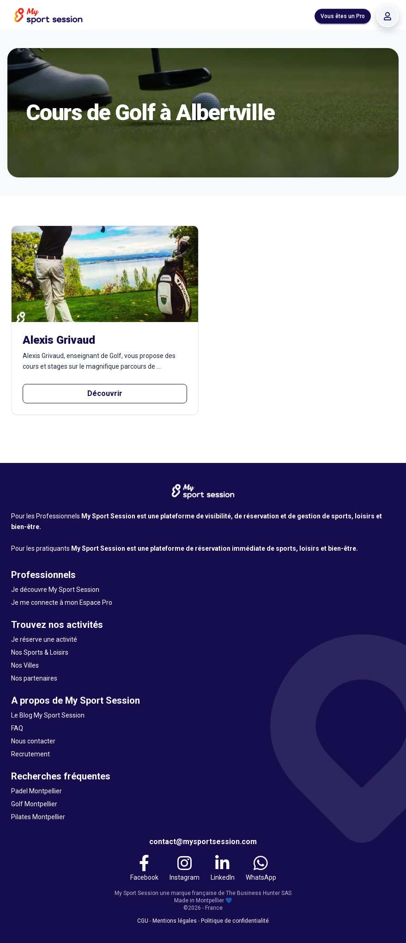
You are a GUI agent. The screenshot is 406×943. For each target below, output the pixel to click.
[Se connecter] (387, 16)
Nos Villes (25, 665)
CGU (142, 921)
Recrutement (30, 754)
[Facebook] (144, 868)
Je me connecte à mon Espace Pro (61, 602)
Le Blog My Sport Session (48, 715)
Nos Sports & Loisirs (39, 652)
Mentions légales (174, 921)
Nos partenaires (34, 678)
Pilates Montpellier (38, 817)
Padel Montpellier (36, 791)
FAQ (17, 728)
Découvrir (104, 393)
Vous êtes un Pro (343, 16)
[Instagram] (185, 868)
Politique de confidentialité (235, 921)
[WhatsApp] (261, 868)
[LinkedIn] (223, 868)
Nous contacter (33, 741)
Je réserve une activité (44, 639)
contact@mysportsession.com (203, 841)
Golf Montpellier (34, 804)
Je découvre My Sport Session (55, 589)
